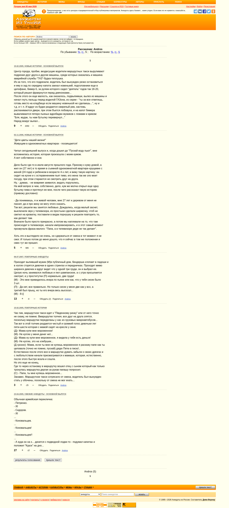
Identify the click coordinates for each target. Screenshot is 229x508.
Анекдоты (22, 2)
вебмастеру (56, 500)
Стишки (101, 2)
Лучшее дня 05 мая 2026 (25, 6)
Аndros (63, 126)
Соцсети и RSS (117, 6)
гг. (83, 52)
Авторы (140, 2)
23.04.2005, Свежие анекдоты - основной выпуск (40, 394)
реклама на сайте (22, 500)
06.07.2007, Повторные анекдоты (31, 257)
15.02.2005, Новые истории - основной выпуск (39, 66)
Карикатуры (120, 2)
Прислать (159, 2)
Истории (42, 2)
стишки (88, 487)
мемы (69, 487)
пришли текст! (205, 487)
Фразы (81, 2)
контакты (35, 500)
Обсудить (42, 126)
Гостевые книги (132, 6)
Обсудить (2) (45, 299)
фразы (77, 487)
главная (18, 487)
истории (43, 487)
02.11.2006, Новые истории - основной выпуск (39, 135)
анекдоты (31, 487)
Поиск (178, 2)
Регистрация (209, 6)
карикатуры (57, 487)
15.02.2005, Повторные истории (30, 308)
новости (66, 500)
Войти (199, 6)
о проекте (45, 500)
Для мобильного (91, 6)
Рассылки (104, 6)
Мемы (62, 2)
